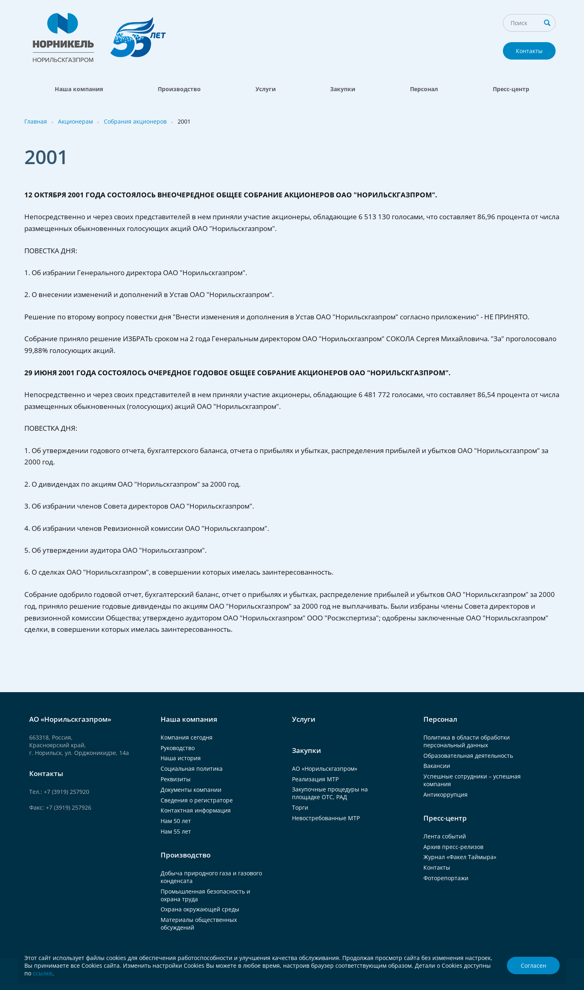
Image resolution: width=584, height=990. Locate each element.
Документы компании (191, 789)
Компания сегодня (187, 737)
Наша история (181, 758)
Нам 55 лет (176, 831)
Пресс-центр (511, 89)
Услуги (266, 89)
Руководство (178, 748)
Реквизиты (176, 779)
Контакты (529, 51)
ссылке (42, 973)
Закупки (342, 89)
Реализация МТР (315, 779)
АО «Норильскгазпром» (324, 768)
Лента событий (444, 836)
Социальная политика (192, 768)
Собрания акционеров (135, 121)
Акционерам (75, 121)
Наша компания (79, 89)
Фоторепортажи (445, 878)
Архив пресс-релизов (453, 847)
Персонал (424, 89)
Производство (179, 89)
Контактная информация (196, 810)
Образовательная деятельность (468, 755)
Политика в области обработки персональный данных (466, 741)
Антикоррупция (445, 794)
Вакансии (436, 766)
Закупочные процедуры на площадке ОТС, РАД (330, 793)
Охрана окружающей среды (200, 909)
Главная (35, 121)
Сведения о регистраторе (197, 800)
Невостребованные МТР (326, 818)
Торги (300, 807)
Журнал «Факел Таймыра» (459, 857)
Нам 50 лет (176, 821)
